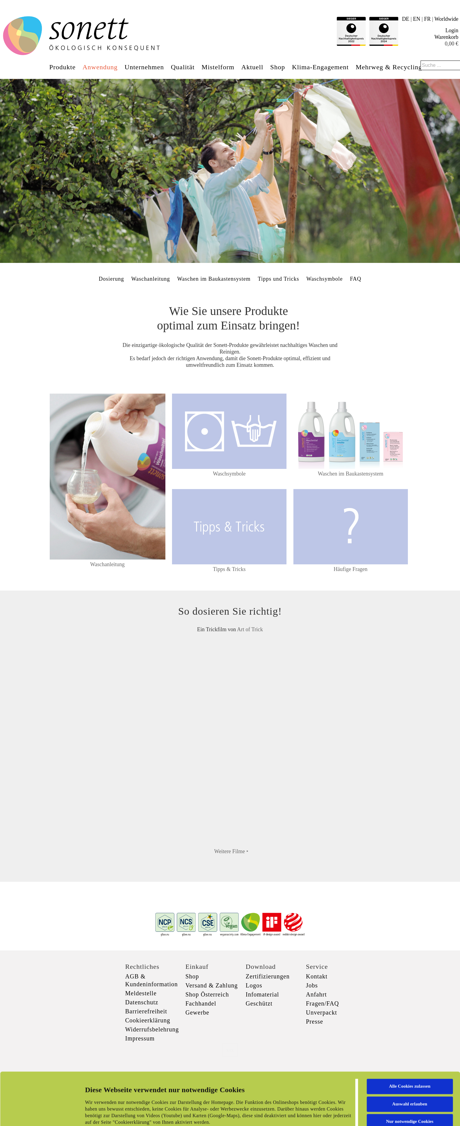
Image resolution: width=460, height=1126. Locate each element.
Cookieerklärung (147, 1020)
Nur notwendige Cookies (409, 1076)
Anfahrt (316, 994)
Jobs (312, 985)
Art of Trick (250, 629)
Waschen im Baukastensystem (214, 279)
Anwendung (100, 67)
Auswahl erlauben (409, 1058)
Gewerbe (197, 1012)
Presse (314, 1021)
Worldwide (446, 19)
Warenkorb (446, 37)
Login (452, 30)
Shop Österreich (207, 994)
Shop (277, 67)
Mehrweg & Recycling (389, 67)
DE (405, 19)
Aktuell (252, 67)
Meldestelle (141, 993)
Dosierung (111, 279)
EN (416, 19)
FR (427, 19)
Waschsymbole (324, 279)
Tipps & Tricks (229, 569)
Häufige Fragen (350, 569)
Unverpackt (321, 1012)
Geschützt (259, 1003)
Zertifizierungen (268, 976)
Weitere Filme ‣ (231, 851)
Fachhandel (201, 1003)
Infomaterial (262, 994)
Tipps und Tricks (278, 279)
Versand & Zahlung (212, 985)
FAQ (355, 279)
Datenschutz (141, 1002)
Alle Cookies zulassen (409, 1041)
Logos (254, 985)
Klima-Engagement (320, 67)
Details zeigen (311, 1114)
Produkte (62, 67)
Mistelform (218, 67)
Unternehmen (144, 67)
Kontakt (316, 976)
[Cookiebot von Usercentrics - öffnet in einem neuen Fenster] (39, 1114)
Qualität (183, 67)
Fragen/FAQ (322, 1003)
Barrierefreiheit (146, 1011)
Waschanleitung (150, 279)
